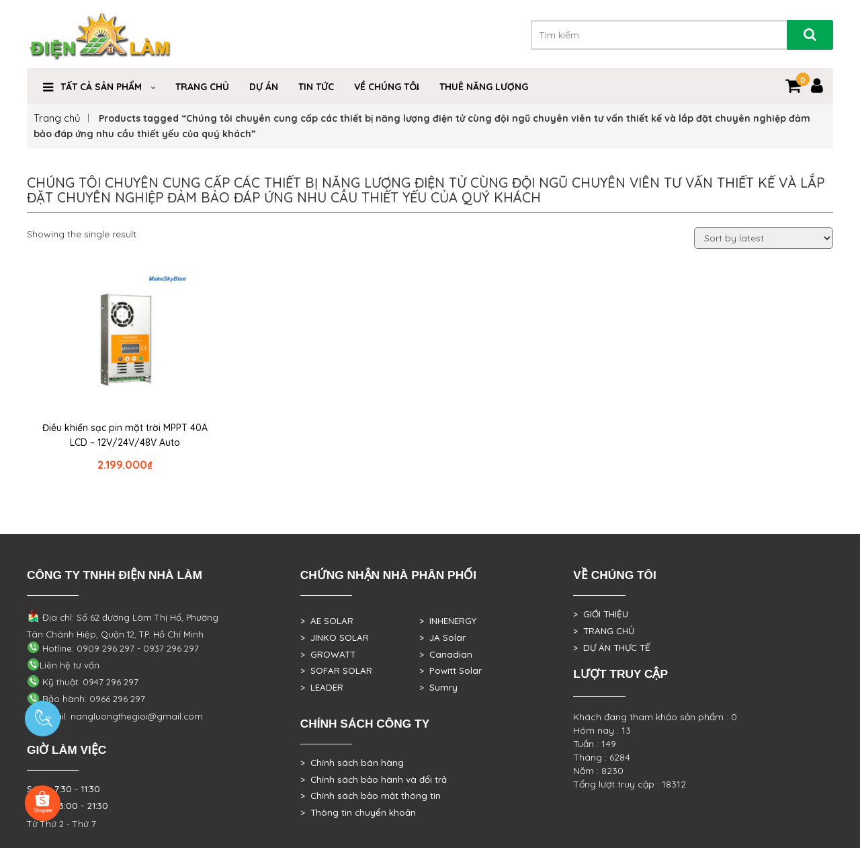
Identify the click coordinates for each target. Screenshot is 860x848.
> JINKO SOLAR (334, 637)
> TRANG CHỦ (603, 630)
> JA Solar (442, 637)
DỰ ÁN (263, 87)
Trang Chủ (202, 87)
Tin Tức (316, 87)
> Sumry (438, 687)
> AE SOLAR (326, 620)
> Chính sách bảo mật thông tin (370, 795)
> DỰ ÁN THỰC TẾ (611, 647)
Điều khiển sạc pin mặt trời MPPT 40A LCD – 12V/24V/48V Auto (125, 435)
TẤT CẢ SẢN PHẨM (101, 87)
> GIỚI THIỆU (600, 614)
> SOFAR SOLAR (336, 670)
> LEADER (321, 687)
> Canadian (445, 654)
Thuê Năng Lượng (483, 87)
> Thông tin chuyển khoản (358, 812)
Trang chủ (57, 118)
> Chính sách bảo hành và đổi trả (373, 779)
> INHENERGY (447, 620)
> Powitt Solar (450, 670)
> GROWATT (327, 654)
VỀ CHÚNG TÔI (386, 87)
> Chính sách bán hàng (352, 762)
